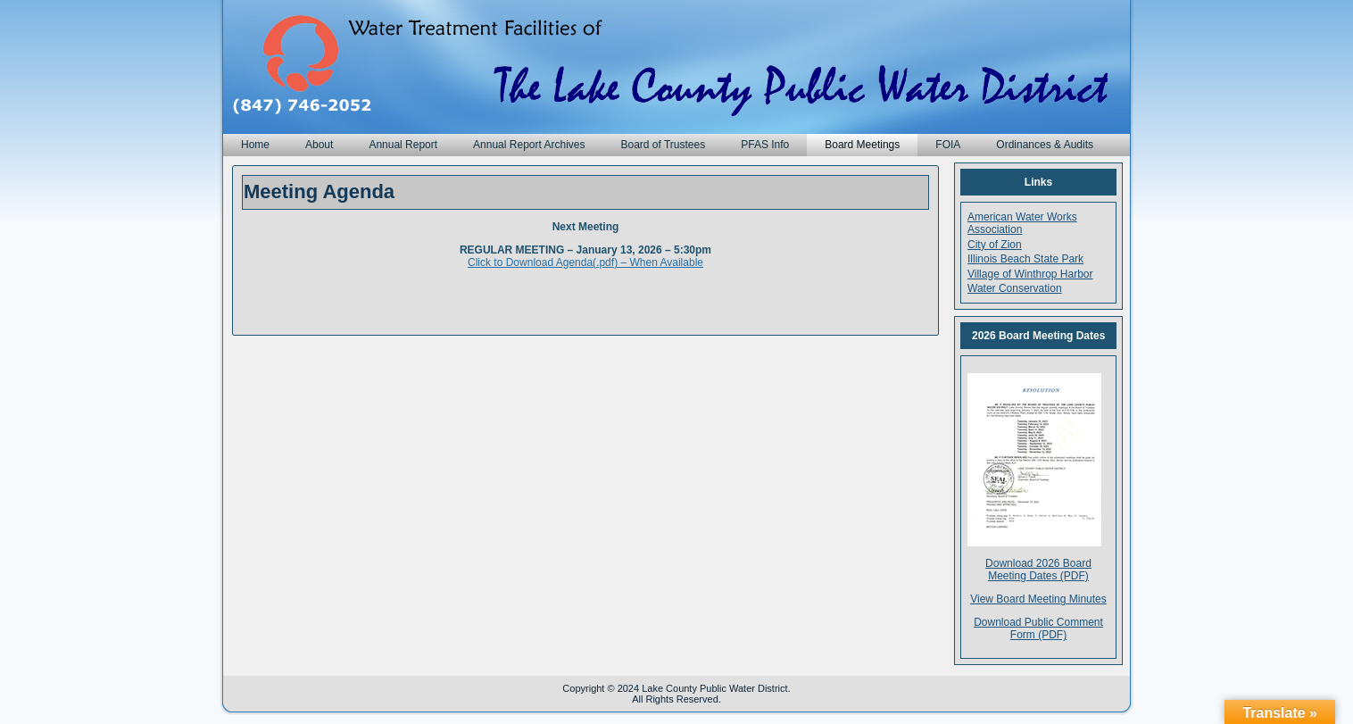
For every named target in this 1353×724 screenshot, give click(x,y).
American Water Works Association (1022, 223)
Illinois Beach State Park (1025, 259)
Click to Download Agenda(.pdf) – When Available (585, 262)
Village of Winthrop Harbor (1030, 274)
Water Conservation (1014, 288)
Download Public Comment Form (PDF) (1038, 628)
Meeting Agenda (319, 191)
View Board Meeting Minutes (1038, 599)
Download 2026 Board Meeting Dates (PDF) (1038, 569)
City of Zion (994, 244)
